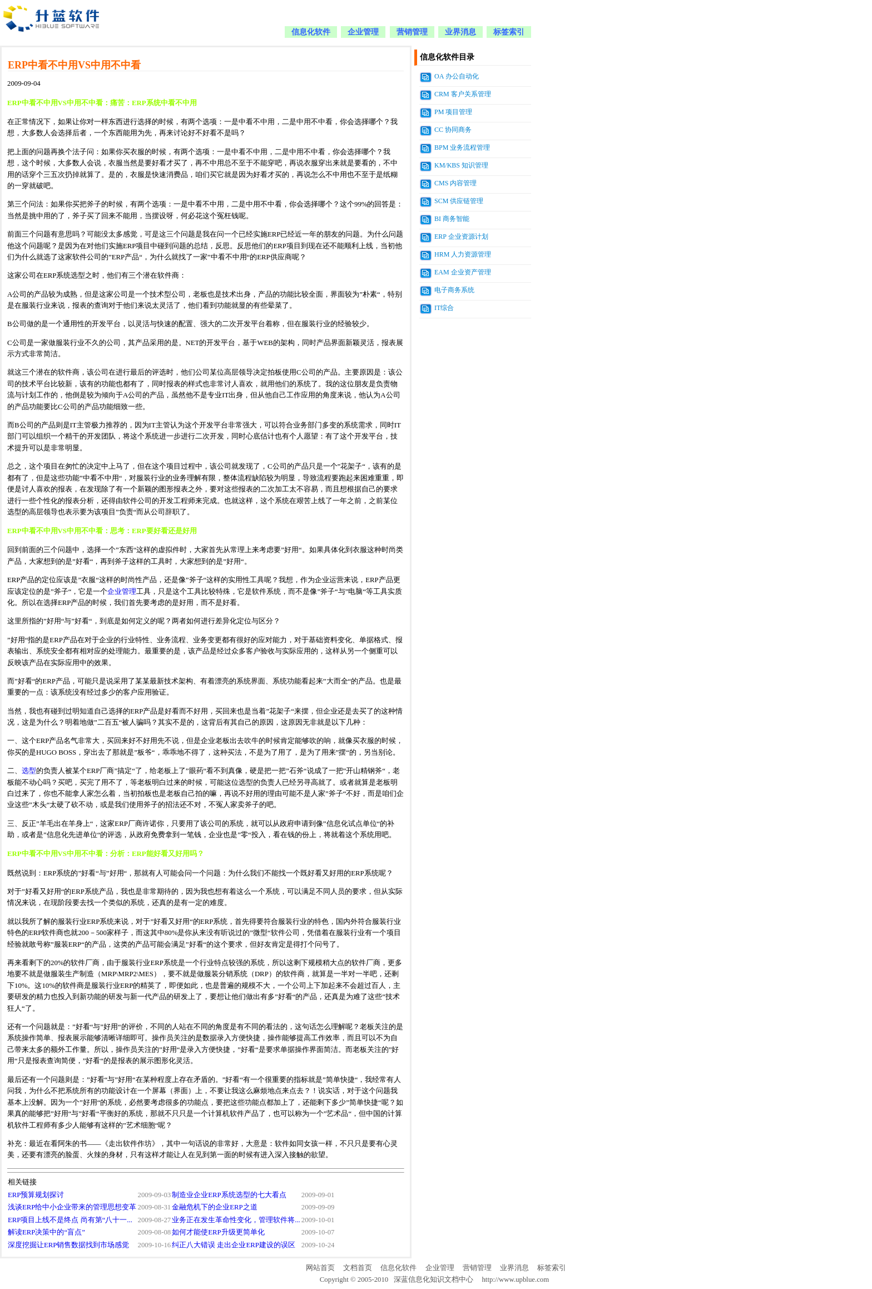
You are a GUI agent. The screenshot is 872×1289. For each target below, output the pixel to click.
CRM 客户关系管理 (462, 94)
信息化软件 (310, 32)
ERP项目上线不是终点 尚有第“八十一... (70, 1220)
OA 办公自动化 (456, 76)
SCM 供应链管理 (458, 201)
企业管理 (363, 32)
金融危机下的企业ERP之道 (214, 1207)
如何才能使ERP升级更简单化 (218, 1232)
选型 (29, 771)
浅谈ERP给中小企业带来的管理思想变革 (72, 1207)
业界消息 (460, 32)
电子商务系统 (454, 290)
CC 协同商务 (453, 130)
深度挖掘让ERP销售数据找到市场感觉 (68, 1245)
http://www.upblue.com (515, 1279)
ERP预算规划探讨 (36, 1195)
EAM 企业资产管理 (462, 272)
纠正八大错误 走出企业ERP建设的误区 (233, 1245)
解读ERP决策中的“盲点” (46, 1232)
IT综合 (444, 308)
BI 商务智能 (451, 219)
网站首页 (320, 1268)
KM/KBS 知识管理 (461, 165)
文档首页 (357, 1268)
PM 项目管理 (453, 112)
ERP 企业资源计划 (461, 236)
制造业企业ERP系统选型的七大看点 (229, 1195)
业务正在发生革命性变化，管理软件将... (236, 1220)
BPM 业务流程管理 (462, 147)
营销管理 (412, 32)
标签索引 (508, 32)
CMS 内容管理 (455, 183)
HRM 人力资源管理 (462, 254)
